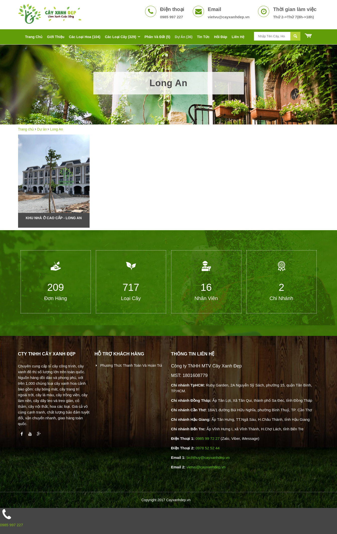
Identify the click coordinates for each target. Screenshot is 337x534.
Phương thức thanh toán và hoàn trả (130, 365)
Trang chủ (34, 37)
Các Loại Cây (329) (120, 37)
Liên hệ (238, 37)
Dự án (42, 129)
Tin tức (203, 37)
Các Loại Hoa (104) (84, 37)
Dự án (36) (183, 37)
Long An (56, 129)
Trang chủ (26, 129)
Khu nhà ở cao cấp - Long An (54, 218)
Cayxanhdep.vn (178, 500)
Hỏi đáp (220, 37)
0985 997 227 (11, 525)
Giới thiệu (55, 37)
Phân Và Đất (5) (157, 37)
